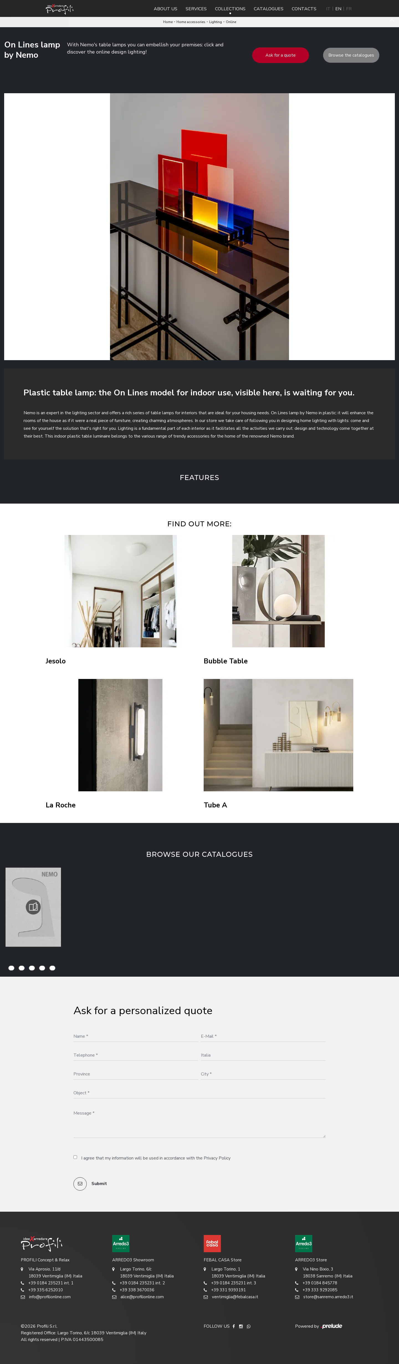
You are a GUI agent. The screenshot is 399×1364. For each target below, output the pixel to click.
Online (231, 22)
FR (349, 9)
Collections (230, 9)
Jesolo (56, 661)
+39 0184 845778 (316, 1283)
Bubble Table (226, 661)
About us (165, 9)
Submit (90, 1184)
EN (338, 9)
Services (196, 9)
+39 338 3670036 (133, 1290)
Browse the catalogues (351, 55)
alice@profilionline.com (138, 1297)
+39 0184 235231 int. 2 (138, 1283)
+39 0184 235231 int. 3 (230, 1283)
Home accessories (191, 22)
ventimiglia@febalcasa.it (231, 1297)
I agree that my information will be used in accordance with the (156, 1158)
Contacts (304, 9)
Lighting (215, 22)
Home (168, 22)
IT (328, 9)
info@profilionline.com (46, 1297)
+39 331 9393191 (225, 1290)
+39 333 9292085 (316, 1290)
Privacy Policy (217, 1158)
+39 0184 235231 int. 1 (47, 1283)
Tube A (215, 805)
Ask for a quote (280, 55)
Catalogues (268, 9)
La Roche (61, 805)
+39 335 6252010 (42, 1290)
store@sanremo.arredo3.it (324, 1297)
